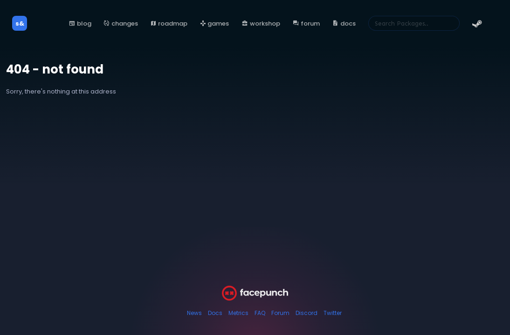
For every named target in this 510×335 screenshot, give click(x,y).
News (194, 313)
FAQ (260, 313)
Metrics (238, 313)
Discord (306, 313)
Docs (215, 313)
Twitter (333, 313)
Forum (280, 313)
